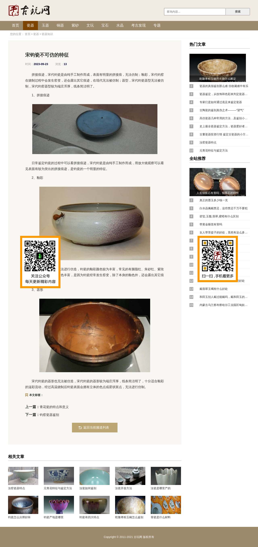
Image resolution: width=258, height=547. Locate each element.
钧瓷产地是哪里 (53, 517)
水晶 (120, 25)
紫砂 (75, 25)
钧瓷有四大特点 (89, 517)
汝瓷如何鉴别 (87, 488)
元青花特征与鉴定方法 (58, 488)
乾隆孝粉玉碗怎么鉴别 (129, 517)
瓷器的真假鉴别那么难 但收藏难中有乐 (224, 86)
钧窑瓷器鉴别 (49, 414)
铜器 (60, 25)
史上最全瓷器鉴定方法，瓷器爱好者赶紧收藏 (225, 126)
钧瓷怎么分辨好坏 (19, 517)
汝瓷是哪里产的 (161, 488)
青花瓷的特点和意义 (54, 407)
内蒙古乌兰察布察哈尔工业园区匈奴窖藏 (225, 305)
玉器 (45, 25)
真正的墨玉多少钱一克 (214, 200)
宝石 (105, 25)
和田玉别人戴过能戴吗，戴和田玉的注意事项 (225, 296)
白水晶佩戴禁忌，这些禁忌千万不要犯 (224, 208)
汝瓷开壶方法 (123, 488)
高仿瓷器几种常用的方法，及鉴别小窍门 (225, 118)
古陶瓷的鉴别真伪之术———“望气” (222, 110)
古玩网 (138, 537)
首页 (15, 25)
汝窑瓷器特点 (16, 488)
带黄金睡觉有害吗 (211, 224)
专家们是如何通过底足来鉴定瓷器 (221, 102)
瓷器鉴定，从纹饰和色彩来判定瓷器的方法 (225, 94)
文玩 (90, 25)
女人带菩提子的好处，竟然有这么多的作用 (225, 232)
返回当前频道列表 (96, 427)
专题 (157, 25)
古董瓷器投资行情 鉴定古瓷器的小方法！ (225, 134)
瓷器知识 (47, 34)
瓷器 (30, 25)
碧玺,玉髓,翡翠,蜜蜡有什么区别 (219, 216)
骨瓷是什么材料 (161, 517)
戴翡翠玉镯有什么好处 (214, 288)
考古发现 (138, 25)
